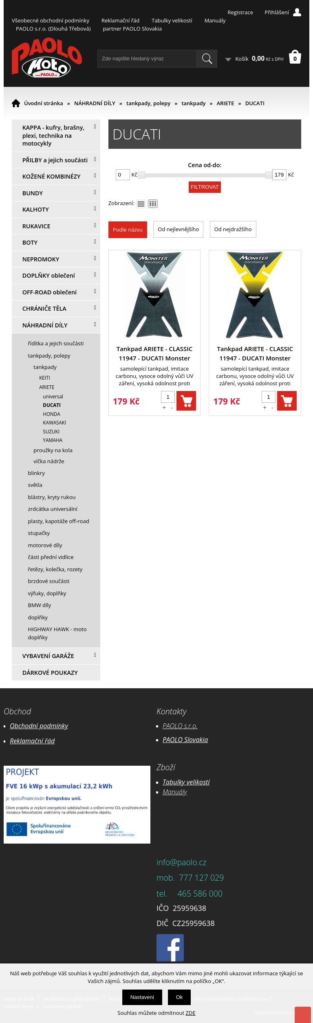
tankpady (193, 103)
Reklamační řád (120, 20)
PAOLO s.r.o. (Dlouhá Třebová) (53, 28)
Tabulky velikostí (172, 20)
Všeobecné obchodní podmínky (50, 20)
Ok (179, 997)
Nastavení (142, 997)
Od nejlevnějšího (178, 229)
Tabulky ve (178, 782)
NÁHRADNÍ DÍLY (94, 103)
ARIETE (225, 103)
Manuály (215, 20)
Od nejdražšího (233, 229)
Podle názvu (128, 229)
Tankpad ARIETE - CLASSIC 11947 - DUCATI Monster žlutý (255, 354)
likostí (201, 782)
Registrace (240, 12)
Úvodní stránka (43, 103)
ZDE (191, 1012)
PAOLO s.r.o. (180, 725)
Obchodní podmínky (39, 725)
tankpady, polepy (148, 103)
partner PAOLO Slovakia (132, 28)
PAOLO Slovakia (185, 739)
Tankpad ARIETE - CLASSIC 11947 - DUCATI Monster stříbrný (155, 354)
